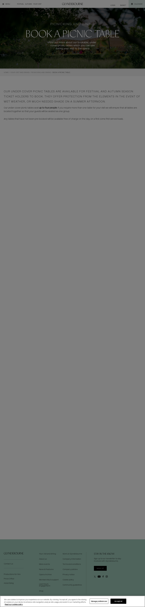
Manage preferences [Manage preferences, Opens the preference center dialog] (99, 601)
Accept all (118, 601)
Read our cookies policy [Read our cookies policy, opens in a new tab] (14, 604)
